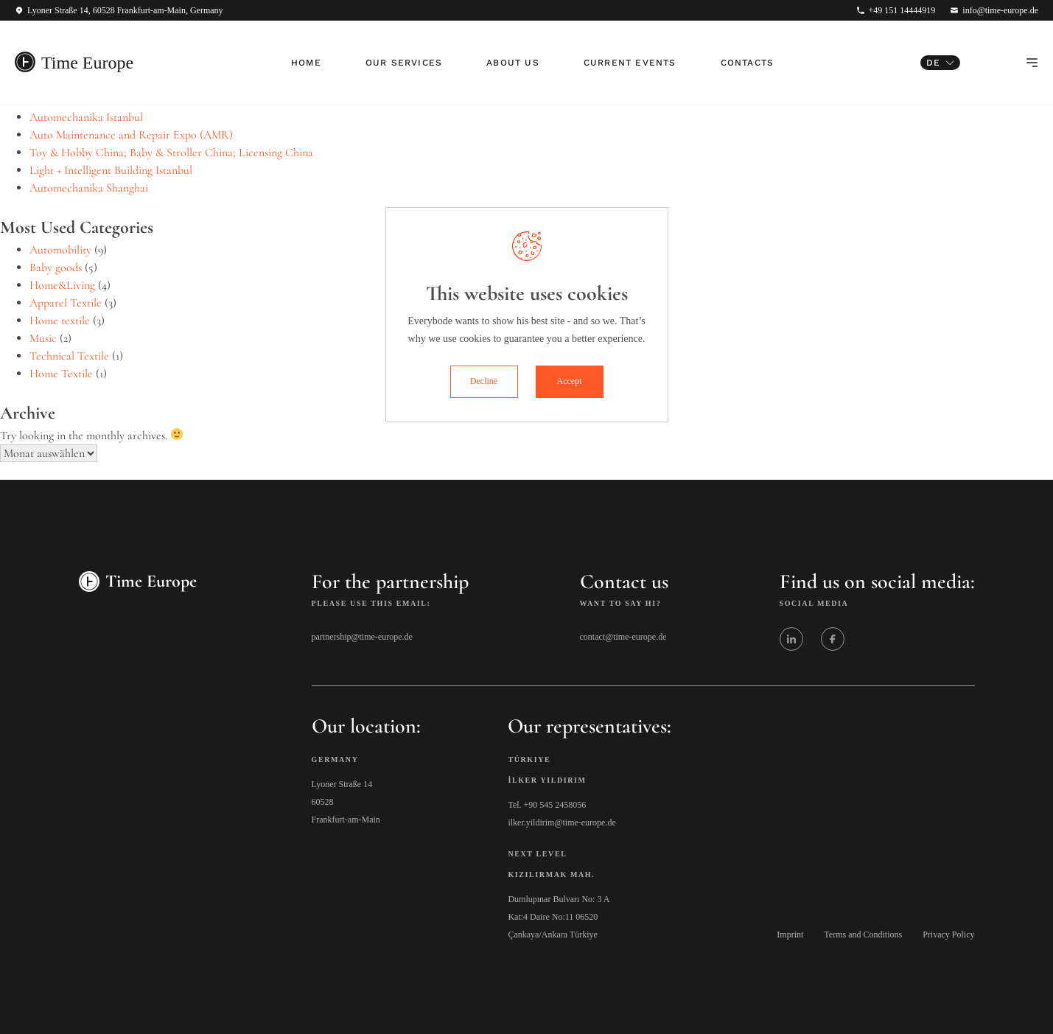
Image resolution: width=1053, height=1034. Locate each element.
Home (306, 62)
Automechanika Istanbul (86, 117)
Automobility (60, 249)
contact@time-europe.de (623, 637)
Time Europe (87, 62)
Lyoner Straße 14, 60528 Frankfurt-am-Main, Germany (125, 10)
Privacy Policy (948, 934)
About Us (512, 62)
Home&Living (62, 285)
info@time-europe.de (1000, 10)
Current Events (630, 62)
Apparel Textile (65, 303)
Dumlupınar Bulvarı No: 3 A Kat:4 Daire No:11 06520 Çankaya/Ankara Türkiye (558, 917)
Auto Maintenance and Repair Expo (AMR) (131, 134)
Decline (483, 381)
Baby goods (55, 267)
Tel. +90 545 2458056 (547, 805)
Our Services (403, 62)
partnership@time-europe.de (362, 637)
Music (43, 338)
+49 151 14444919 (902, 10)
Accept (569, 381)
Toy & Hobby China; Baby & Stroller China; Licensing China (171, 152)
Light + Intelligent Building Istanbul (110, 170)
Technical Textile (69, 356)
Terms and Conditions (863, 934)
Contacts (747, 62)
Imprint (790, 934)
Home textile (59, 320)
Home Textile (61, 373)
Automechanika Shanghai (88, 188)
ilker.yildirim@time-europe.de (561, 822)
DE (933, 62)
